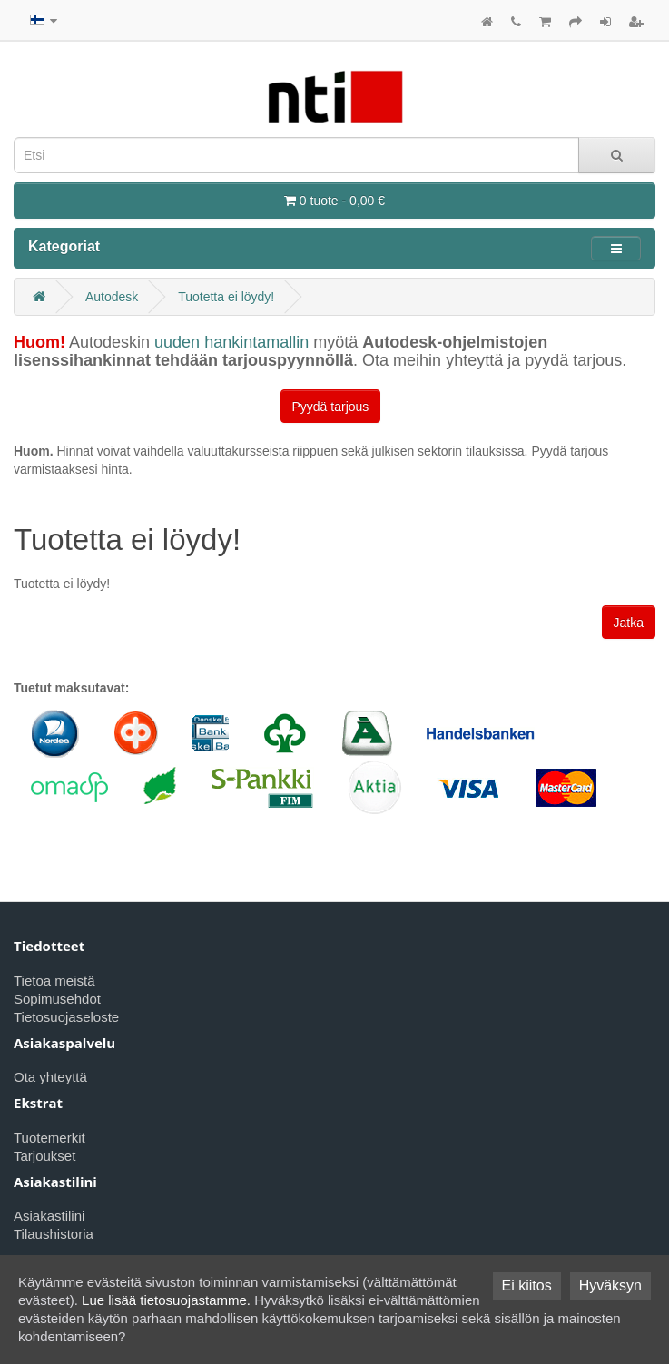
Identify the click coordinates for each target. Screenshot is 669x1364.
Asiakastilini (49, 1215)
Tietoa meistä (54, 980)
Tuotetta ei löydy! (226, 296)
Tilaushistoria (53, 1233)
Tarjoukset (44, 1155)
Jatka (629, 622)
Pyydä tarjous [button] (330, 406)
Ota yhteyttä (50, 1076)
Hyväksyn (610, 1285)
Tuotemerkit (49, 1137)
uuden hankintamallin (231, 342)
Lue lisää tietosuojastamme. (166, 1300)
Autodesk (111, 296)
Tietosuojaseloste (66, 1017)
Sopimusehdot (57, 998)
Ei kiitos (527, 1285)
